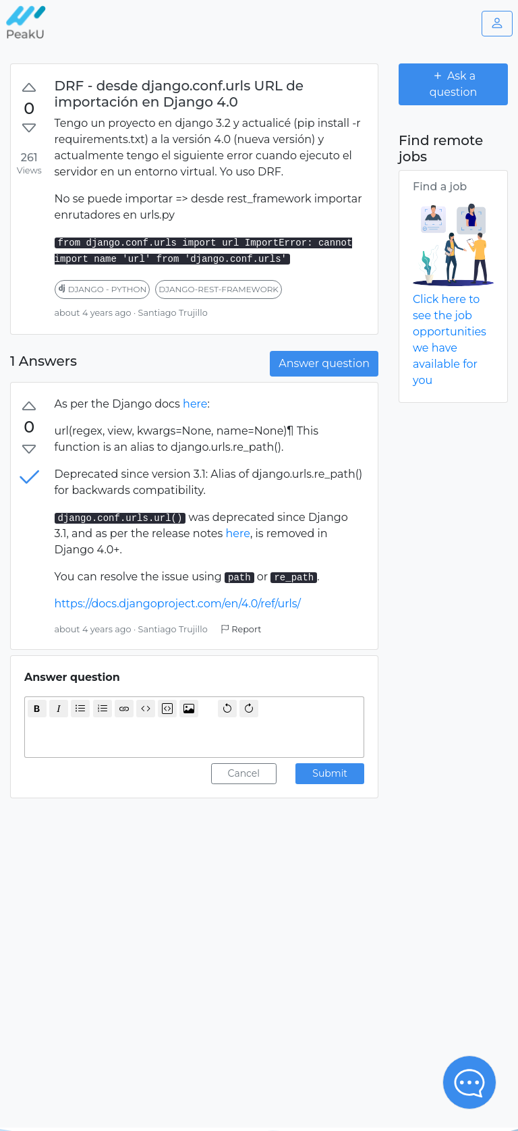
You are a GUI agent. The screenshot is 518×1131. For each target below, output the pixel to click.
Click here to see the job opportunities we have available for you (449, 340)
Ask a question (454, 84)
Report (241, 629)
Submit (329, 773)
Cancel (244, 773)
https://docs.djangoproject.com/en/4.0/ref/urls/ (178, 603)
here (195, 403)
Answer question (324, 363)
